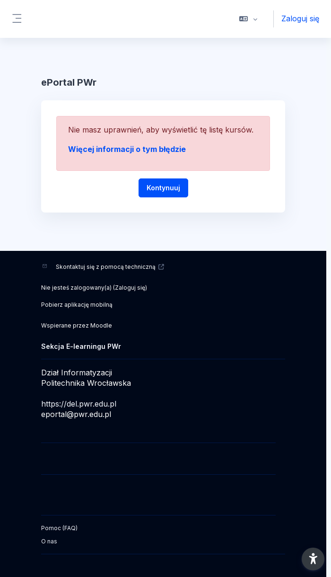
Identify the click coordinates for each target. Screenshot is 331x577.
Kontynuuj (163, 188)
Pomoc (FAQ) (59, 528)
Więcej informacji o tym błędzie (127, 149)
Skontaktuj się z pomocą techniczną (110, 266)
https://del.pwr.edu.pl (78, 403)
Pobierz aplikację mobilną (77, 304)
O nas (49, 541)
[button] (248, 19)
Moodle (101, 325)
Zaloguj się (300, 18)
